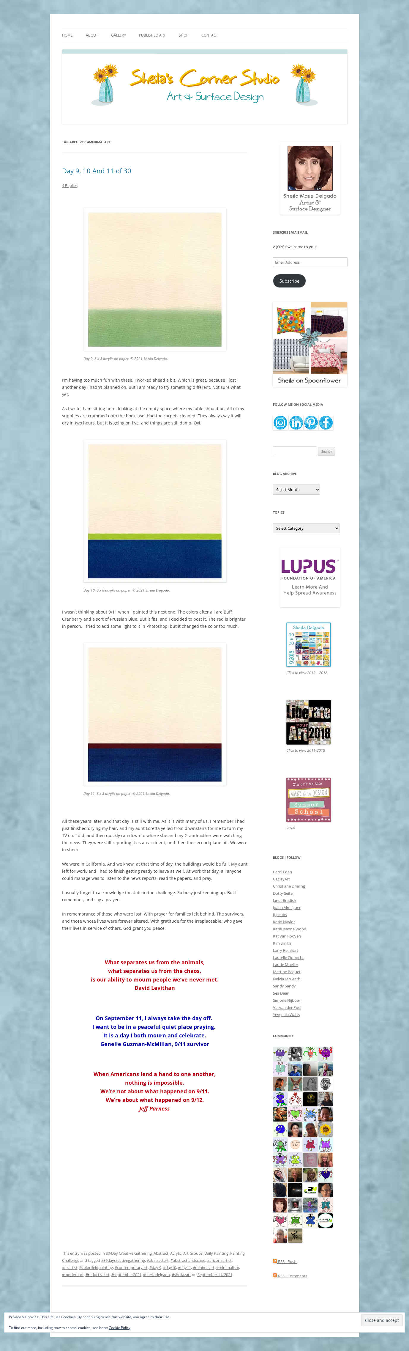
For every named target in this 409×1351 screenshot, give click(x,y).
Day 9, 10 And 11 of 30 (96, 170)
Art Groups (193, 1253)
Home (67, 35)
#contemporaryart (131, 1267)
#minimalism (227, 1267)
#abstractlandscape (187, 1260)
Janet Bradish (284, 900)
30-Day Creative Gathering (129, 1253)
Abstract (161, 1253)
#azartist (70, 1267)
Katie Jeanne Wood (289, 929)
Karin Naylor (284, 921)
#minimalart (203, 1267)
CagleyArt (281, 879)
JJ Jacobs (280, 914)
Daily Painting (216, 1253)
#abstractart (158, 1260)
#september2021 (126, 1274)
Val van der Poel (287, 1007)
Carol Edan (282, 872)
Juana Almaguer (287, 907)
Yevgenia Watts (286, 1014)
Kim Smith (282, 943)
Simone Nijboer (286, 1000)
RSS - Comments (290, 1275)
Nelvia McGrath (286, 979)
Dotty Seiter (283, 893)
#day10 (169, 1267)
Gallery (118, 35)
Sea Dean (281, 993)
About (92, 35)
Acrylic (175, 1253)
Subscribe (289, 281)
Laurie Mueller (285, 964)
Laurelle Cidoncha (288, 957)
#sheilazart (181, 1274)
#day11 (184, 1267)
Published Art (152, 35)
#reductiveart (98, 1274)
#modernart (73, 1274)
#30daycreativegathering (123, 1260)
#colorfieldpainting (96, 1267)
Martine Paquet (287, 971)
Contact (209, 35)
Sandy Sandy (284, 986)
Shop (183, 35)
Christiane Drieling (289, 886)
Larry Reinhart (285, 950)
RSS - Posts (285, 1261)
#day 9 (155, 1267)
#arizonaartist (219, 1260)
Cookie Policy (119, 1327)
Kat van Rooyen (287, 936)
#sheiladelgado (156, 1274)
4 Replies (70, 185)
